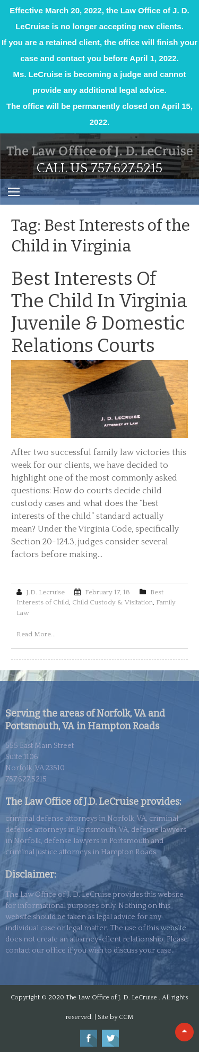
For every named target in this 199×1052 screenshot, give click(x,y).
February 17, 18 (107, 592)
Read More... (36, 634)
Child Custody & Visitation (112, 602)
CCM (126, 1017)
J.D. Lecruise (45, 592)
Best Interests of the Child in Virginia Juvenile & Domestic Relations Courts (99, 312)
